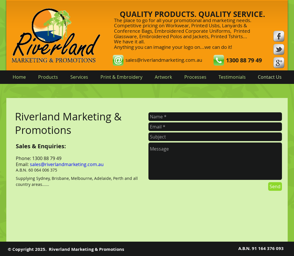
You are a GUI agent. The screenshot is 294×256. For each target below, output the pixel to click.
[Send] (275, 186)
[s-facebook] (278, 36)
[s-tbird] (278, 49)
